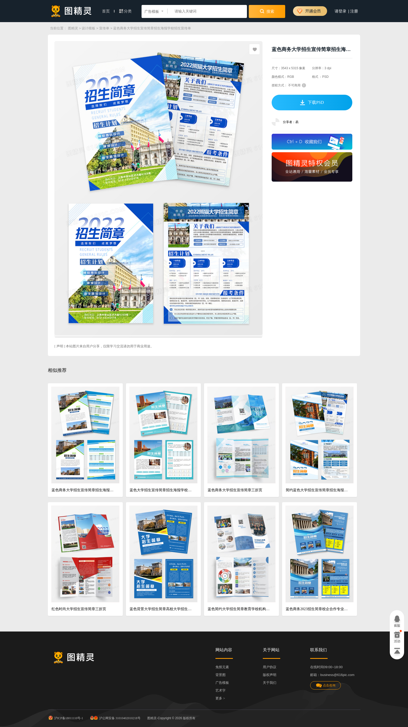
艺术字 (220, 690)
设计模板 (88, 28)
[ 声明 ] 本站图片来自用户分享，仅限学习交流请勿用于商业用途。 (104, 346)
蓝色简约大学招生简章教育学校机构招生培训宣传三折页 (239, 609)
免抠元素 (222, 667)
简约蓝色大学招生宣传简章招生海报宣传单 (317, 490)
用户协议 (269, 667)
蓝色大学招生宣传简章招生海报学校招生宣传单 (161, 490)
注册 (354, 11)
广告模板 (222, 683)
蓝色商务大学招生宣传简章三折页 (235, 490)
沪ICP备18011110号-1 (65, 717)
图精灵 (73, 28)
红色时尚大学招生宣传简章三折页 (79, 609)
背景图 (220, 675)
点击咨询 (325, 685)
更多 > (220, 698)
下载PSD (312, 102)
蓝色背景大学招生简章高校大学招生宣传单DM (161, 609)
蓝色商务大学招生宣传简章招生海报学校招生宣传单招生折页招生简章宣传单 (83, 490)
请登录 (340, 11)
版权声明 (269, 675)
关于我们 (269, 683)
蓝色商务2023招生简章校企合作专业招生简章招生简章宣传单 (317, 609)
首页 (108, 11)
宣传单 (104, 28)
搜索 (267, 11)
